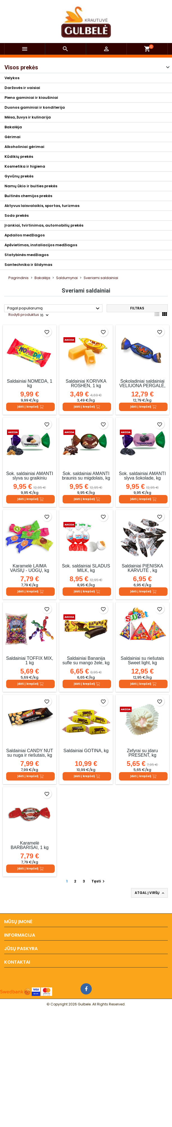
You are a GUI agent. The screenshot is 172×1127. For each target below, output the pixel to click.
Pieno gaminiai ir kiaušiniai (31, 97)
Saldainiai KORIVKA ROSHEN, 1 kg (86, 383)
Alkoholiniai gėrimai (24, 146)
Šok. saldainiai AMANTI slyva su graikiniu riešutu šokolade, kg (29, 478)
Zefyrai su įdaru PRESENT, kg (142, 753)
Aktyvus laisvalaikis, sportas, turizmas (41, 205)
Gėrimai (12, 137)
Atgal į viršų (150, 892)
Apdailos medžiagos (24, 235)
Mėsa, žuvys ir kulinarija (27, 117)
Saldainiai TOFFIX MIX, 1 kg (29, 660)
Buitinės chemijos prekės (28, 196)
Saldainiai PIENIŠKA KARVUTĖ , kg (142, 568)
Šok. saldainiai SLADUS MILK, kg (86, 568)
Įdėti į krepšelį (30, 407)
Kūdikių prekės (18, 156)
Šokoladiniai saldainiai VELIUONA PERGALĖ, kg (142, 386)
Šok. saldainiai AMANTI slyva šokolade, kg (142, 475)
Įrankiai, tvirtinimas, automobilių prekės (43, 225)
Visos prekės (21, 67)
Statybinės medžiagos (26, 254)
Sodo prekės (16, 215)
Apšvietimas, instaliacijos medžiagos (40, 245)
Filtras (137, 308)
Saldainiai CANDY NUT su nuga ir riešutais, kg (29, 753)
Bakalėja (13, 127)
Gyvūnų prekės (18, 176)
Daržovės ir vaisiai (22, 87)
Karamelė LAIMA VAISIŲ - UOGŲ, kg (29, 568)
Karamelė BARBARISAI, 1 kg (30, 845)
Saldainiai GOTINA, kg (86, 750)
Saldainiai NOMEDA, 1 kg (29, 383)
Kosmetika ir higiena (24, 166)
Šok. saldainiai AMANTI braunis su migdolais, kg (86, 475)
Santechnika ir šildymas (28, 264)
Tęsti (98, 881)
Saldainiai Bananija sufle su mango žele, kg (85, 660)
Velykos (11, 78)
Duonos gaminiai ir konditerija (34, 107)
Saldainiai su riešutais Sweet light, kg (142, 660)
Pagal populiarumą (54, 308)
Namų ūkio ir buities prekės (30, 186)
